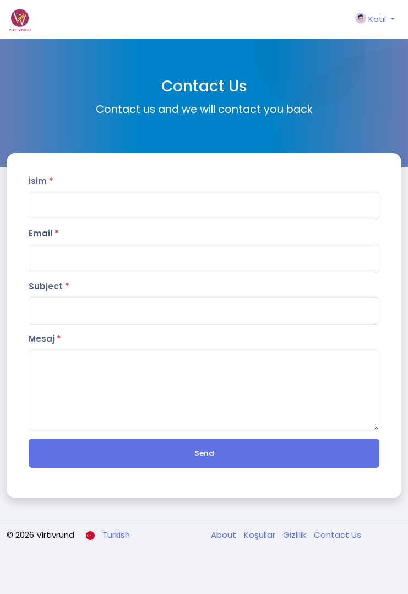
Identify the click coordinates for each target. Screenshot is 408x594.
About (224, 535)
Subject (49, 286)
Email (44, 233)
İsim (41, 181)
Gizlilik (295, 535)
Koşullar (261, 535)
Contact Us (337, 535)
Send (204, 453)
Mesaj (45, 338)
